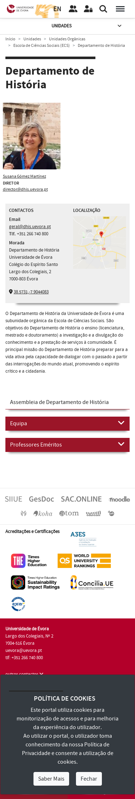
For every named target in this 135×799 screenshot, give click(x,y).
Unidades (87, 26)
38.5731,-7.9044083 (31, 292)
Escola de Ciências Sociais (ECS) (41, 45)
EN (57, 9)
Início (10, 39)
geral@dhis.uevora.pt (30, 226)
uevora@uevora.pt (23, 650)
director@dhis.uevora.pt (25, 189)
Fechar (89, 778)
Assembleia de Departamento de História (59, 402)
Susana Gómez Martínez (24, 176)
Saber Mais (51, 778)
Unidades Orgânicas (67, 39)
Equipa (67, 423)
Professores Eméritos (67, 444)
